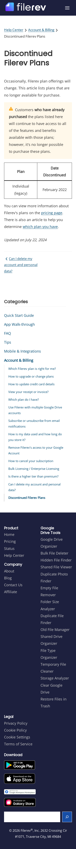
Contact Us (13, 584)
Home (9, 534)
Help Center (13, 29)
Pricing (10, 541)
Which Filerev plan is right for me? (32, 369)
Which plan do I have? (23, 399)
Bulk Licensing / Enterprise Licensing (33, 469)
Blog (8, 577)
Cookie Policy (15, 730)
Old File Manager (55, 629)
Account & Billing (41, 29)
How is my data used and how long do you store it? (35, 437)
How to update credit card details (31, 384)
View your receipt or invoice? (28, 392)
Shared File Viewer (56, 567)
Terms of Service (18, 744)
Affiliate (10, 591)
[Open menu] (67, 8)
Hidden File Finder (56, 560)
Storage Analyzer (55, 678)
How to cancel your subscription (30, 461)
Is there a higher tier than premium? (33, 476)
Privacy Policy (15, 723)
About (9, 571)
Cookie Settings (17, 737)
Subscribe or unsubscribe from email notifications (34, 423)
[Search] (67, 817)
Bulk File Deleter (54, 553)
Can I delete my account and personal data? (20, 265)
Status (9, 548)
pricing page (51, 212)
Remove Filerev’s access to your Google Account (35, 450)
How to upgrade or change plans (31, 376)
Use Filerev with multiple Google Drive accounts (35, 410)
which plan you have (40, 226)
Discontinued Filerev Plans (26, 498)
